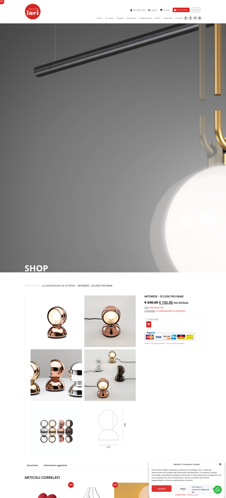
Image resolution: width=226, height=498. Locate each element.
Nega (183, 488)
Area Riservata (137, 10)
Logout (152, 10)
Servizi (157, 18)
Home (99, 18)
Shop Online (181, 10)
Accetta (161, 488)
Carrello (165, 10)
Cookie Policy (180, 494)
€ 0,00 (196, 10)
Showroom (131, 18)
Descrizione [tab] (32, 465)
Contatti (178, 18)
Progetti (120, 18)
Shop (37, 285)
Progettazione (145, 18)
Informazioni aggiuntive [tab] (55, 465)
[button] (220, 464)
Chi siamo (109, 18)
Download (167, 18)
